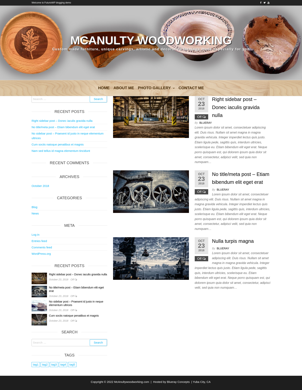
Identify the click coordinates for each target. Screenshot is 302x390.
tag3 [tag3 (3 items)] (54, 364)
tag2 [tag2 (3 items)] (45, 364)
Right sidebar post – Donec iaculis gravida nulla (236, 107)
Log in (35, 234)
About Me (123, 88)
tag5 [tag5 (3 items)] (72, 364)
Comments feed (42, 247)
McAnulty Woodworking (151, 40)
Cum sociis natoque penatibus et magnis (58, 144)
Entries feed (39, 241)
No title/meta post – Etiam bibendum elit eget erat (63, 127)
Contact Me (191, 88)
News (35, 213)
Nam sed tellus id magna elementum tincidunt (61, 150)
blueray (205, 122)
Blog (34, 207)
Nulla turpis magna (233, 241)
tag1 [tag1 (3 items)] (36, 364)
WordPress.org (41, 253)
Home (104, 88)
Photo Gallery (154, 88)
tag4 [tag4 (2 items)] (63, 364)
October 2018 (40, 185)
